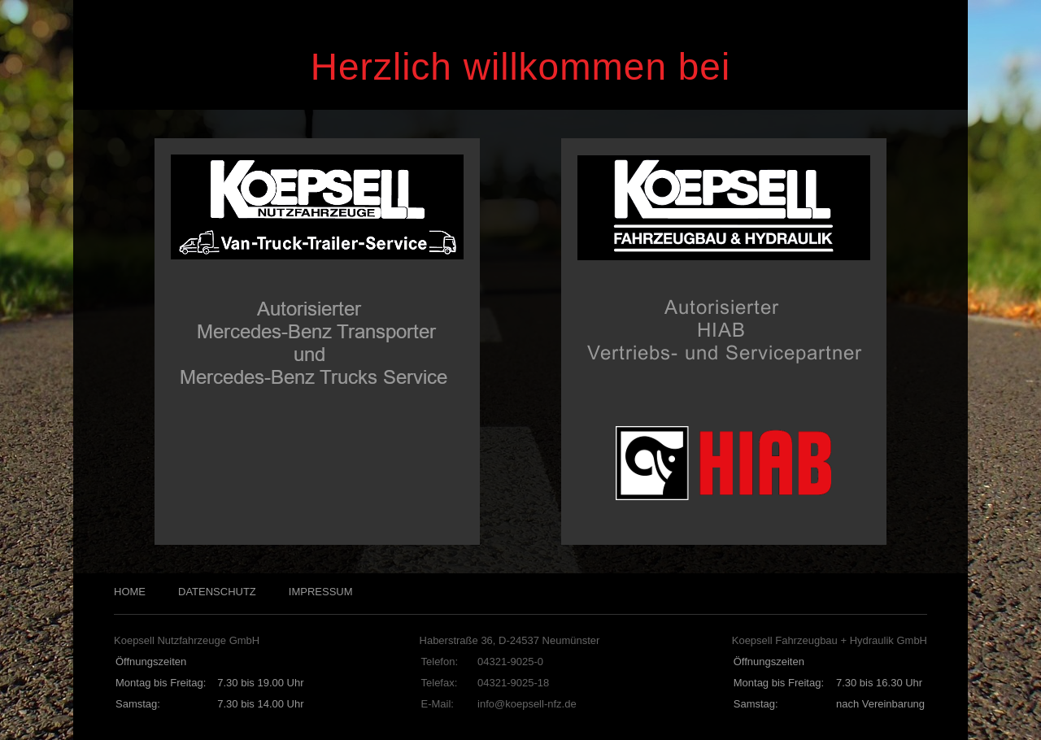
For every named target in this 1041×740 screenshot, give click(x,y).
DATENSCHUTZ (217, 591)
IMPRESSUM (321, 591)
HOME (130, 591)
